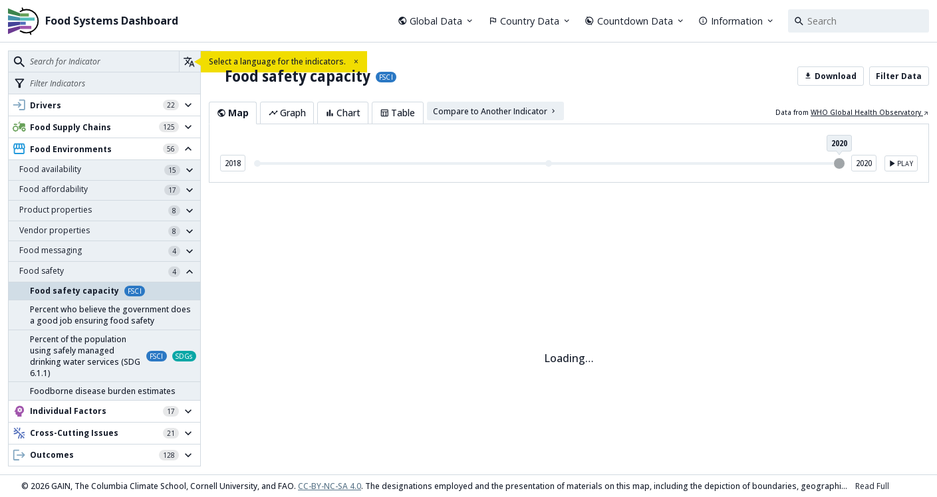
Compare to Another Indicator (495, 110)
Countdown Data (635, 21)
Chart (342, 112)
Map (233, 112)
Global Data (436, 21)
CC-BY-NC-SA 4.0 (329, 486)
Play (899, 163)
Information (736, 21)
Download (830, 76)
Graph (287, 112)
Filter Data (899, 76)
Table (397, 112)
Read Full (872, 486)
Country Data (530, 21)
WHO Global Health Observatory (870, 112)
